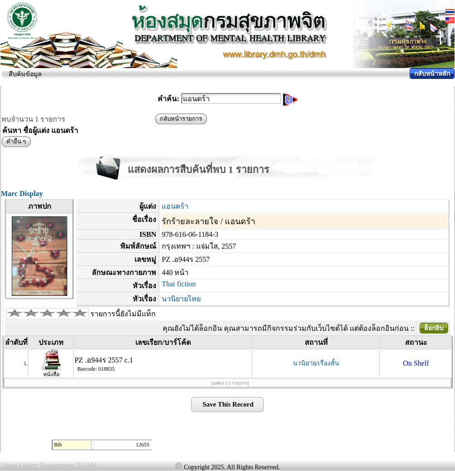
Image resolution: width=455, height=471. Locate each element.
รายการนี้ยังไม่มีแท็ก (123, 314)
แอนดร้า (175, 206)
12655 (142, 445)
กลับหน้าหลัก (432, 73)
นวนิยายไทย (181, 299)
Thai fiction (179, 284)
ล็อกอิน (434, 328)
